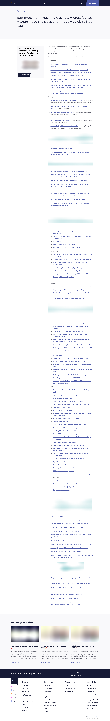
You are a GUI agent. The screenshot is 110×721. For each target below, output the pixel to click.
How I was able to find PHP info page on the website (69, 445)
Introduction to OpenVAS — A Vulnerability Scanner (66, 551)
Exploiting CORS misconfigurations (63, 277)
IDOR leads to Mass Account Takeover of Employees (66, 595)
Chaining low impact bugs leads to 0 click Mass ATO (68, 459)
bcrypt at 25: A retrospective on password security (68, 323)
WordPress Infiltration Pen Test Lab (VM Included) (68, 484)
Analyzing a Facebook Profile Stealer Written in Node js (69, 375)
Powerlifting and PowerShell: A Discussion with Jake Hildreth (69, 180)
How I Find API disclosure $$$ (62, 407)
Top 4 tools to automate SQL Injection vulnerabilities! (67, 76)
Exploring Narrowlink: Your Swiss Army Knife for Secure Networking (71, 544)
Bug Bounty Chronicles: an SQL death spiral (66, 418)
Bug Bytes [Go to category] (25, 11)
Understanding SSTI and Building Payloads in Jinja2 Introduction (72, 268)
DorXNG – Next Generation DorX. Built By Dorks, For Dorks (68, 520)
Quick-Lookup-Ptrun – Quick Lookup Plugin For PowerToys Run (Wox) (71, 524)
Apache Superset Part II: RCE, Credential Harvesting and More (71, 358)
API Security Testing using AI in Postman (63, 112)
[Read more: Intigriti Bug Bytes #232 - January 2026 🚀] (85, 634)
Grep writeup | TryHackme (61, 490)
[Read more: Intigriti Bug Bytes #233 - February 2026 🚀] (55, 634)
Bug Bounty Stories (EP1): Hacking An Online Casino (66, 100)
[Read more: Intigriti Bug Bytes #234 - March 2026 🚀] (25, 634)
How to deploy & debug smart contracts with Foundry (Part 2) (72, 287)
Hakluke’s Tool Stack (57, 516)
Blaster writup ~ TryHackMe (61, 493)
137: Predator (55, 209)
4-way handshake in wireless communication (66, 247)
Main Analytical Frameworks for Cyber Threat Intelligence (70, 361)
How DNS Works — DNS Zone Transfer (64, 244)
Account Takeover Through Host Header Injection (66, 587)
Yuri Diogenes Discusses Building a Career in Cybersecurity (68, 199)
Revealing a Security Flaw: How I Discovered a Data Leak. (70, 468)
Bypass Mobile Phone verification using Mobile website (69, 434)
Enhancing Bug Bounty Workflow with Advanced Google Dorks (69, 548)
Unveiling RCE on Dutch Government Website (66, 431)
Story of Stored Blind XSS (60, 465)
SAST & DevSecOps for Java (61, 280)
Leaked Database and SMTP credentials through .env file (70, 425)
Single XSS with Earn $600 (60, 421)
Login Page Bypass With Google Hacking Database (68, 395)
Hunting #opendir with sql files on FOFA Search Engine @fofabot (70, 583)
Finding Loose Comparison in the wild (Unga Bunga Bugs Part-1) (72, 404)
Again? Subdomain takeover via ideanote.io (66, 462)
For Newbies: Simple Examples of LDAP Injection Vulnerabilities (72, 271)
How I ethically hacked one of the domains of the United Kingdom (73, 474)
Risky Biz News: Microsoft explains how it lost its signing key (69, 171)
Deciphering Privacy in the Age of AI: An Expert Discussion (68, 190)
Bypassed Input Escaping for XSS (63, 398)
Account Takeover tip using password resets (64, 598)
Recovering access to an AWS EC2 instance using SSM (69, 298)
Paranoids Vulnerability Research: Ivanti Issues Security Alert (71, 345)
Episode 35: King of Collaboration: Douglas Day (64, 126)
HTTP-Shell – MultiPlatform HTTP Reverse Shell (65, 531)
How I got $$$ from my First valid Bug (64, 442)
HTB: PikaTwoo (57, 481)
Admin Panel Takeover (57, 591)
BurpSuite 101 (57, 241)
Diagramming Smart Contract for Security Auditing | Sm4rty (71, 290)
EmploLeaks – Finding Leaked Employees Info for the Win (68, 527)
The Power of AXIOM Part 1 (59, 540)
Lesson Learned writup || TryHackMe (64, 487)
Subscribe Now (25, 74)
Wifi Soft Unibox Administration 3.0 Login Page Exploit (69, 428)
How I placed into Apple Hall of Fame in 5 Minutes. (68, 401)
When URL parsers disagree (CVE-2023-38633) (66, 378)
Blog (18, 11)
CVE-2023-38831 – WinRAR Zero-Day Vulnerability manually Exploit (72, 259)
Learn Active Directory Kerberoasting (62, 149)
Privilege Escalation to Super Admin (63, 471)
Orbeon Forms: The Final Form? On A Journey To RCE (68, 331)
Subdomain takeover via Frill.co (62, 410)
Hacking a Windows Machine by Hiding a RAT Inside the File (71, 274)
